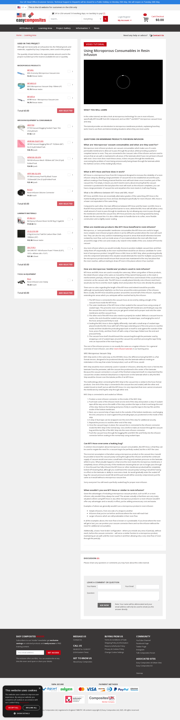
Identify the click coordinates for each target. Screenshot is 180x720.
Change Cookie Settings (114, 652)
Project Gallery (63, 28)
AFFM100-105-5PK (34, 157)
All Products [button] (25, 28)
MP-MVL (30, 70)
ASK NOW (104, 605)
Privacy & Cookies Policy (114, 649)
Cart (153, 16)
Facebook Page (142, 643)
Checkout (160, 16)
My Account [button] (123, 20)
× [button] (40, 688)
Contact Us (158, 35)
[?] (104, 13)
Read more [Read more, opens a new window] (24, 702)
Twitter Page (141, 646)
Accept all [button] (13, 708)
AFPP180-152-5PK (34, 173)
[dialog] (23, 701)
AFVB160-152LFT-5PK (35, 141)
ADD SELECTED (66, 110)
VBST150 (30, 125)
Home (19, 35)
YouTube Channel (143, 640)
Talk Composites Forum (145, 653)
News (96, 28)
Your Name (91, 586)
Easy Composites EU (144, 666)
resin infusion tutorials (123, 349)
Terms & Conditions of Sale (116, 640)
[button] (145, 17)
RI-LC (29, 279)
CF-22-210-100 (32, 231)
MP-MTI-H (31, 96)
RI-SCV (29, 189)
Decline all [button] (31, 708)
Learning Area (45, 28)
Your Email (129, 586)
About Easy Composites (82, 662)
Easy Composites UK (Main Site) (149, 662)
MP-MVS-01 (31, 83)
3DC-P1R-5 (31, 247)
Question (90, 593)
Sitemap (139, 673)
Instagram (140, 649)
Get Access (53, 652)
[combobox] (65, 19)
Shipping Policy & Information (116, 643)
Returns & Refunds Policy (115, 646)
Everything (88, 19)
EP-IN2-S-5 (31, 218)
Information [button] (82, 28)
